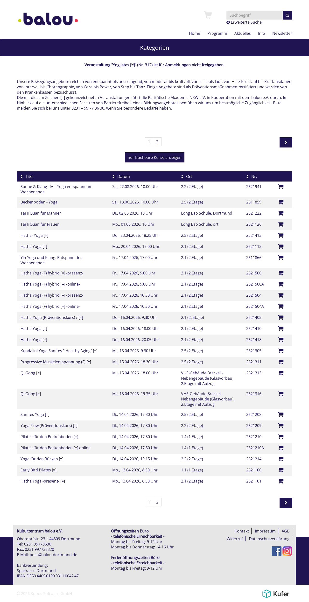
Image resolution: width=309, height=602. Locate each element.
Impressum (265, 531)
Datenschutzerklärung (269, 538)
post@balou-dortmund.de (53, 554)
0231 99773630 (37, 544)
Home (194, 33)
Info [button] (261, 33)
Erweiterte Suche (244, 22)
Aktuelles (242, 33)
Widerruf (235, 538)
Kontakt (242, 531)
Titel (27, 176)
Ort (186, 176)
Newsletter (282, 33)
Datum (121, 176)
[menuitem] (208, 15)
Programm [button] (217, 33)
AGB (285, 531)
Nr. (251, 176)
